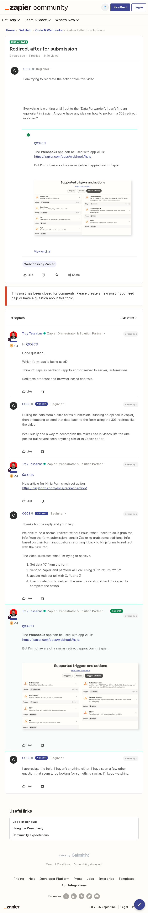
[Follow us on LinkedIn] (74, 896)
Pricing (18, 879)
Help (32, 879)
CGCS (27, 69)
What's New (67, 20)
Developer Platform (54, 879)
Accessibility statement (88, 864)
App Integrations (74, 885)
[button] (120, 7)
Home (10, 30)
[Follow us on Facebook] (66, 896)
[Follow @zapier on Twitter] (89, 896)
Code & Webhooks (49, 30)
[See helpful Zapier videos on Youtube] (97, 896)
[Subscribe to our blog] (81, 896)
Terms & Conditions (58, 864)
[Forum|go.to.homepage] (37, 7)
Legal (124, 907)
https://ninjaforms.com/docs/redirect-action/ (54, 488)
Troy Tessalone (32, 333)
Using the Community (28, 828)
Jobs (90, 879)
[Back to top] (143, 858)
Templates (127, 879)
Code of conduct (25, 822)
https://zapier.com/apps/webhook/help (62, 156)
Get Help (11, 20)
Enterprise (106, 879)
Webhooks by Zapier (39, 264)
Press (78, 879)
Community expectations (31, 835)
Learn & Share (37, 20)
